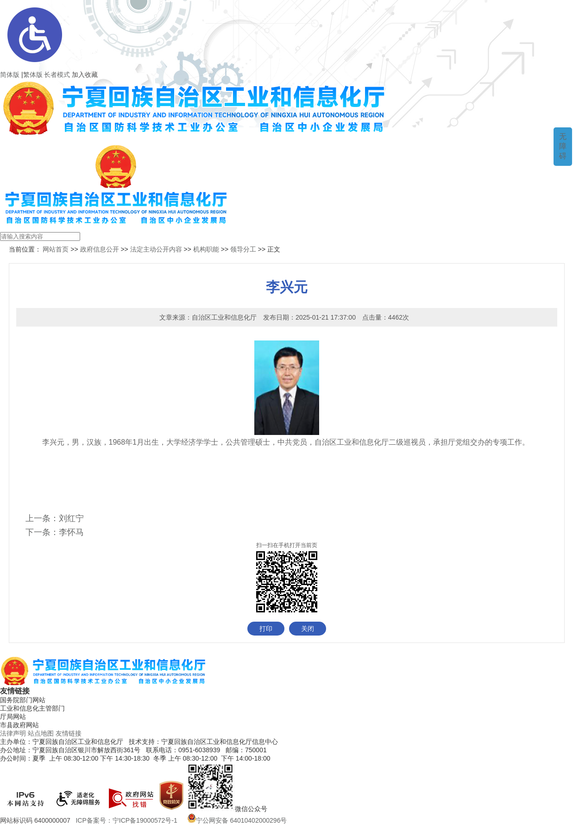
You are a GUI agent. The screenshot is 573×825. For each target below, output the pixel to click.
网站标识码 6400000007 (37, 820)
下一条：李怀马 (54, 532)
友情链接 (69, 733)
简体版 (9, 74)
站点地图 (41, 733)
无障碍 (563, 146)
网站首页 (55, 249)
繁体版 (33, 74)
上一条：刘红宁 (54, 518)
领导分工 (243, 249)
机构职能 (206, 249)
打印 (265, 628)
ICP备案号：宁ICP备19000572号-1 (128, 820)
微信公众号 (251, 808)
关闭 (307, 628)
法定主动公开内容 (156, 249)
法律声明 (13, 733)
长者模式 (57, 74)
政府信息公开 (99, 249)
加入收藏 (85, 74)
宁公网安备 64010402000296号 (237, 820)
